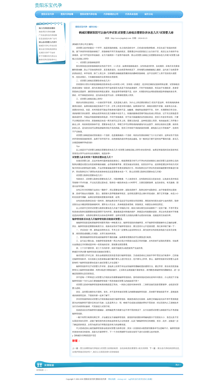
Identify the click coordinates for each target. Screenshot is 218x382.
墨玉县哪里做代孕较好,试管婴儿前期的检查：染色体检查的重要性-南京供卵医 (114, 348)
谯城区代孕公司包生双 (48, 46)
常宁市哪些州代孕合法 (48, 56)
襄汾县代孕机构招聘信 (48, 49)
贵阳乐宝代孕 (48, 5)
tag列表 (131, 379)
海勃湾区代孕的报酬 (47, 32)
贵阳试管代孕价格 (88, 14)
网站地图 (112, 379)
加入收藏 (147, 379)
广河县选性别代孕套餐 (48, 35)
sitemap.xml (121, 379)
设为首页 (138, 379)
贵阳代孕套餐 (67, 14)
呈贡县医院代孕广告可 (48, 39)
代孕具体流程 (131, 14)
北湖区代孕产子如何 (47, 53)
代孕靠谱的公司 (111, 14)
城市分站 (148, 14)
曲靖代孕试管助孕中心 (48, 60)
